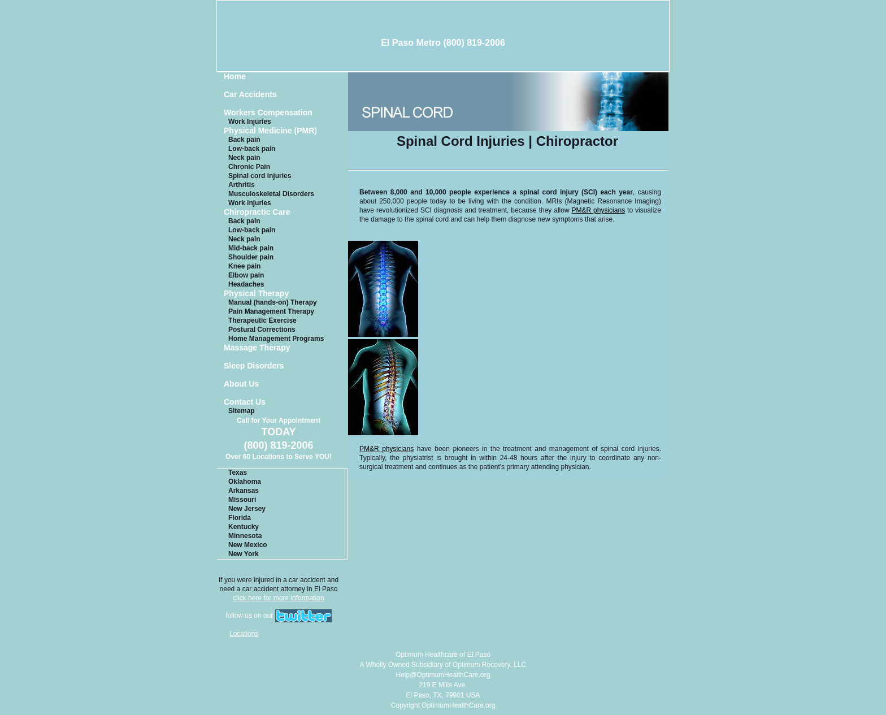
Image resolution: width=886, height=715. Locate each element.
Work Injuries (249, 121)
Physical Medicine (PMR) (270, 131)
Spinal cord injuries (259, 176)
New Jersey (247, 509)
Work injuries (249, 203)
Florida (239, 518)
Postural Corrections (262, 329)
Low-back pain (251, 149)
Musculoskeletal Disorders (271, 194)
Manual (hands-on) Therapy (272, 302)
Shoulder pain (250, 257)
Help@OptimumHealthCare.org (443, 675)
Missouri (242, 500)
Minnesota (245, 536)
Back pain (244, 140)
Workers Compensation (268, 113)
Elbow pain (246, 275)
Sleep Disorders (254, 366)
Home (235, 76)
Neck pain (244, 158)
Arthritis (241, 185)
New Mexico (247, 545)
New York (243, 554)
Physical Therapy (256, 293)
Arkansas (243, 491)
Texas (237, 472)
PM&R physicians (599, 210)
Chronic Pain (249, 167)
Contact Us (245, 402)
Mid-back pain (250, 248)
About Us (241, 384)
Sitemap (241, 411)
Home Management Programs (276, 339)
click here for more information (278, 598)
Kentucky (243, 527)
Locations (243, 634)
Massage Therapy (257, 348)
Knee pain (244, 266)
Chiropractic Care (257, 212)
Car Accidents (250, 94)
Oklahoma (244, 482)
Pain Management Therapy (271, 311)
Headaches (246, 284)
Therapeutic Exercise (262, 320)
